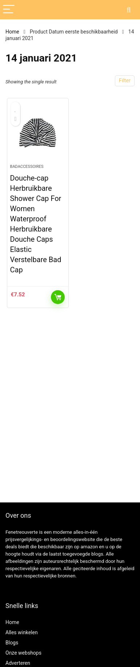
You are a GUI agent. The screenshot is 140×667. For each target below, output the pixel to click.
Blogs (11, 643)
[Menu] (8, 9)
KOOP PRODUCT (57, 297)
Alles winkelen (21, 632)
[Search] (128, 9)
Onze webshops (23, 653)
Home (12, 32)
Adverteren (17, 663)
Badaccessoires (27, 166)
